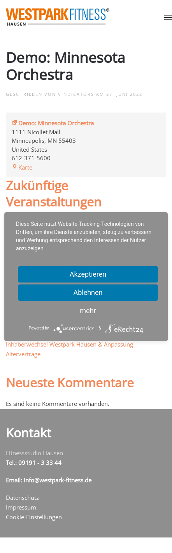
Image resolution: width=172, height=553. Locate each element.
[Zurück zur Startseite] (57, 17)
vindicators (76, 94)
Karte (22, 167)
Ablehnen (87, 292)
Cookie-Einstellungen (34, 517)
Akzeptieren (88, 274)
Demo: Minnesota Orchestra (53, 123)
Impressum (21, 507)
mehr (88, 311)
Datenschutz (22, 497)
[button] (168, 17)
